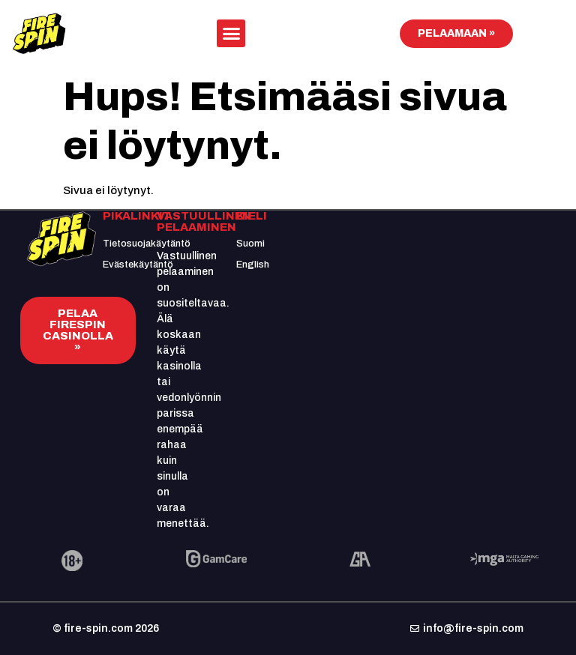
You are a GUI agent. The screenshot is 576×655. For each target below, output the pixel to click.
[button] (231, 33)
